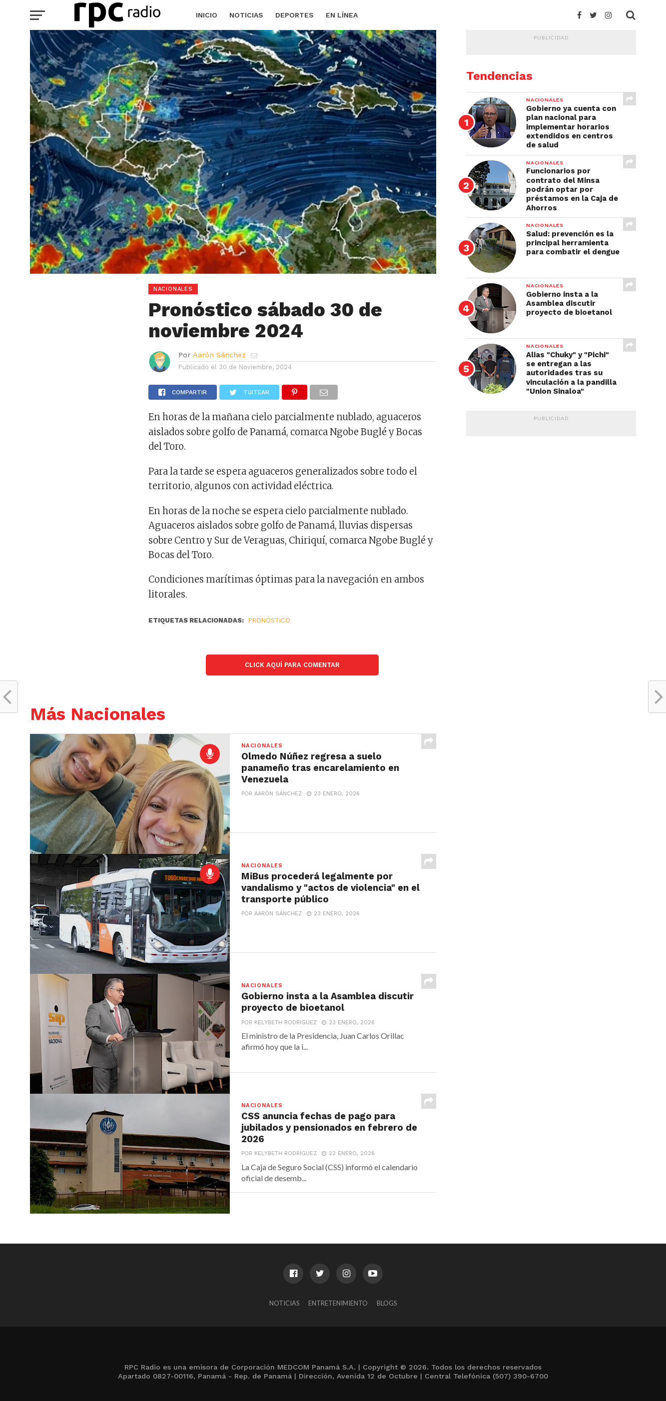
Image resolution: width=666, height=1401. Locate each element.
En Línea (342, 15)
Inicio (206, 15)
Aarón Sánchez (219, 355)
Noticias (246, 15)
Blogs (387, 1303)
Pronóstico (269, 620)
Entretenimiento (338, 1303)
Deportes (294, 15)
